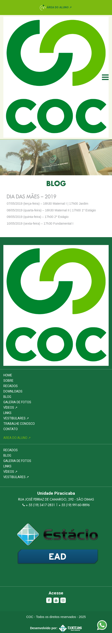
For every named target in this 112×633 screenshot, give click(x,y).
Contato (10, 429)
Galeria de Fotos (17, 402)
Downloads (12, 391)
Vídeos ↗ (10, 407)
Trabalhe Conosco (19, 423)
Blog (7, 397)
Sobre (8, 380)
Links (7, 413)
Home (7, 375)
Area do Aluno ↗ (17, 438)
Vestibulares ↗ (16, 418)
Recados (10, 386)
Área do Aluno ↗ (59, 7)
